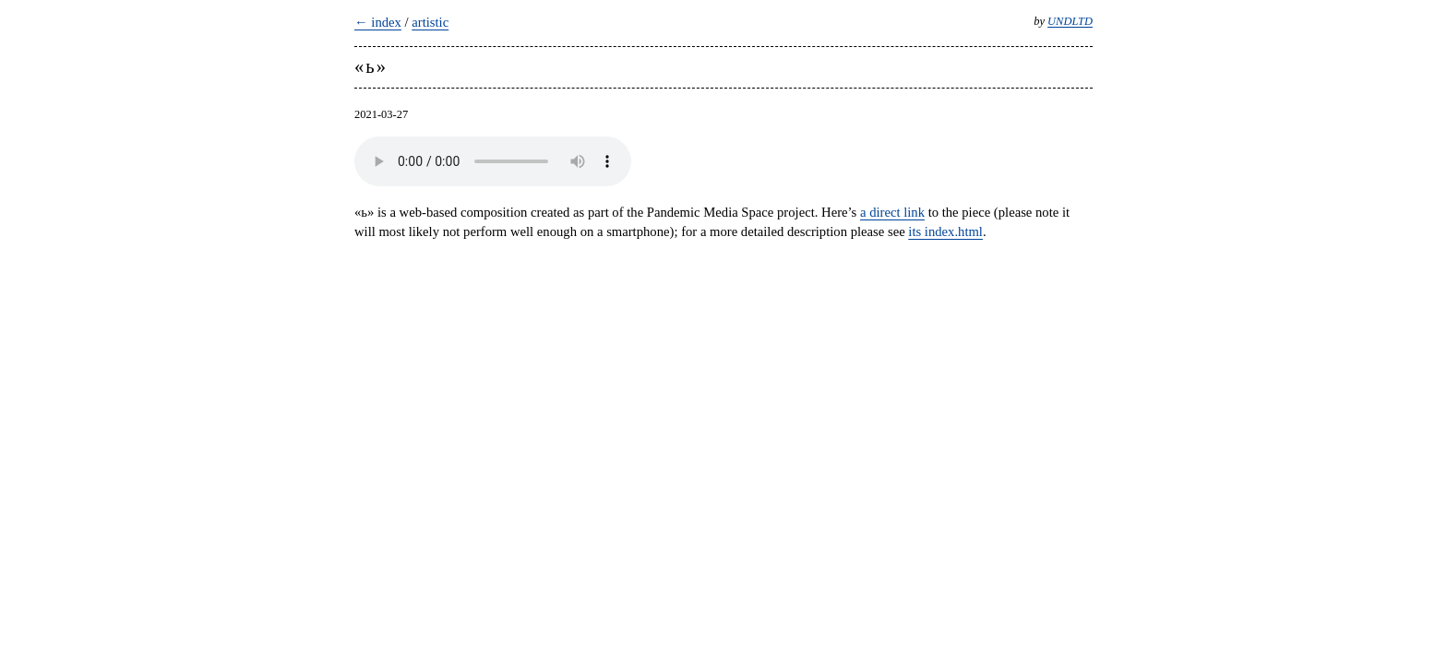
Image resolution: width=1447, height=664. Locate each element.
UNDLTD (1070, 21)
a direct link (892, 212)
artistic (430, 22)
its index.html (945, 231)
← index (377, 22)
